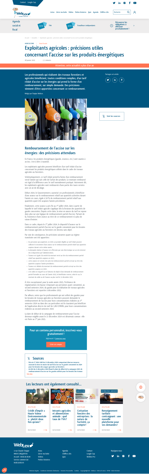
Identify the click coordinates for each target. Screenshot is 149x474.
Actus (52, 12)
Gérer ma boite (43, 454)
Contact (23, 2)
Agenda (95, 12)
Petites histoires (80, 12)
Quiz (89, 12)
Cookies (76, 471)
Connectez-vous (60, 339)
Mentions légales (34, 471)
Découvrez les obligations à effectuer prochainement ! (122, 26)
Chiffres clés (104, 12)
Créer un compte (56, 345)
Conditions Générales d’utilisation (49, 471)
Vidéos (71, 12)
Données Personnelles (67, 471)
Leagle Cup (32, 2)
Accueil (27, 38)
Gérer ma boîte (61, 12)
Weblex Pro (91, 457)
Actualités (34, 38)
